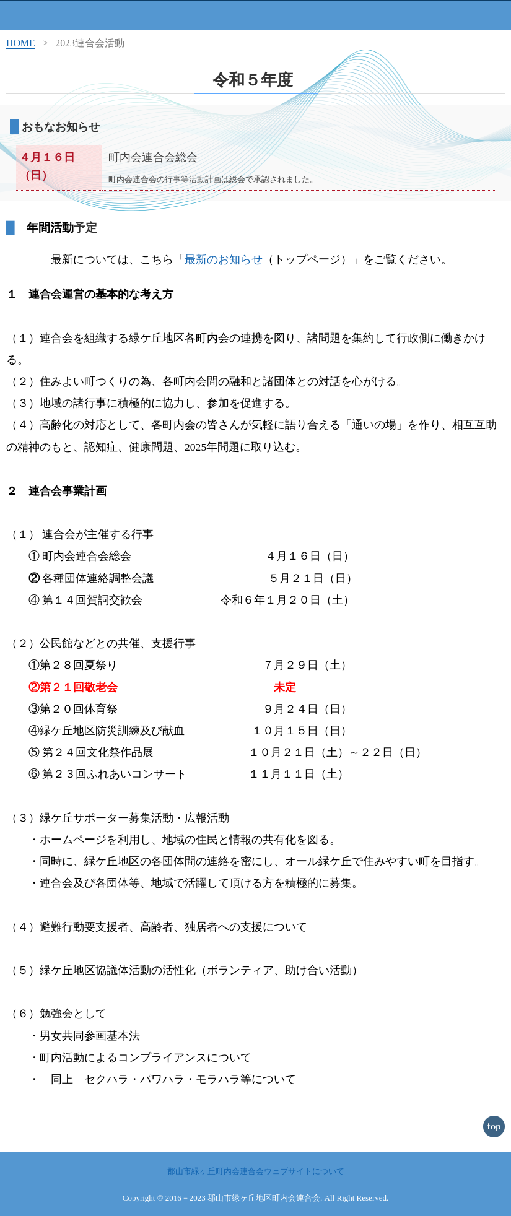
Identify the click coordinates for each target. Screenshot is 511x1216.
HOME (20, 43)
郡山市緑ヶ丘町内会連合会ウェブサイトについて (255, 1171)
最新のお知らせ (224, 259)
